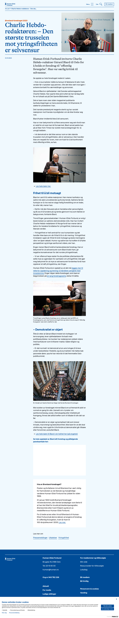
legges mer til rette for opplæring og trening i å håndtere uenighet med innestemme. (58, 270)
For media (47, 590)
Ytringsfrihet (63, 537)
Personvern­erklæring (14, 612)
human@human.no (51, 569)
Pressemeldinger (40, 537)
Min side (83, 562)
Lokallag (83, 569)
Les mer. (62, 522)
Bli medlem (85, 577)
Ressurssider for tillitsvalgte (92, 566)
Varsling (83, 593)
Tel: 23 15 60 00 (49, 566)
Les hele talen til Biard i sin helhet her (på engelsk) (57, 434)
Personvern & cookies (89, 589)
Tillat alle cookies (107, 606)
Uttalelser (53, 537)
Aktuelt (7, 8)
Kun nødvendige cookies (107, 609)
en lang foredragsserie (56, 276)
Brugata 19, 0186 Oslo (52, 562)
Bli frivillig (84, 581)
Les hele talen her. (43, 186)
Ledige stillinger (49, 594)
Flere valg (4, 612)
